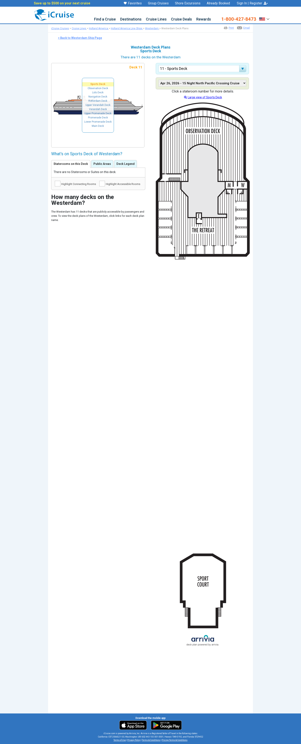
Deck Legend (125, 163)
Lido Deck (97, 92)
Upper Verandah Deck (97, 105)
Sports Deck (97, 84)
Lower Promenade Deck (98, 121)
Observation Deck (98, 88)
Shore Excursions (187, 3)
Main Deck (98, 125)
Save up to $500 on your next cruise (62, 3)
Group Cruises (158, 3)
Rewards (203, 19)
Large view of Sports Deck (205, 97)
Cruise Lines (156, 19)
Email (246, 27)
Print (231, 27)
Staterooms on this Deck (71, 163)
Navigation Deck (97, 96)
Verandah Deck (98, 109)
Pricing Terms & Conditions (174, 740)
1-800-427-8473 (238, 19)
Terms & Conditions (151, 740)
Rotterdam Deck (97, 100)
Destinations (131, 19)
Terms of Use (120, 740)
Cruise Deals (181, 19)
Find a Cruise (105, 19)
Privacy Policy (133, 740)
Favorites (133, 3)
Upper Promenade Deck (97, 113)
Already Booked (218, 3)
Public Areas (102, 163)
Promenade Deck (98, 117)
